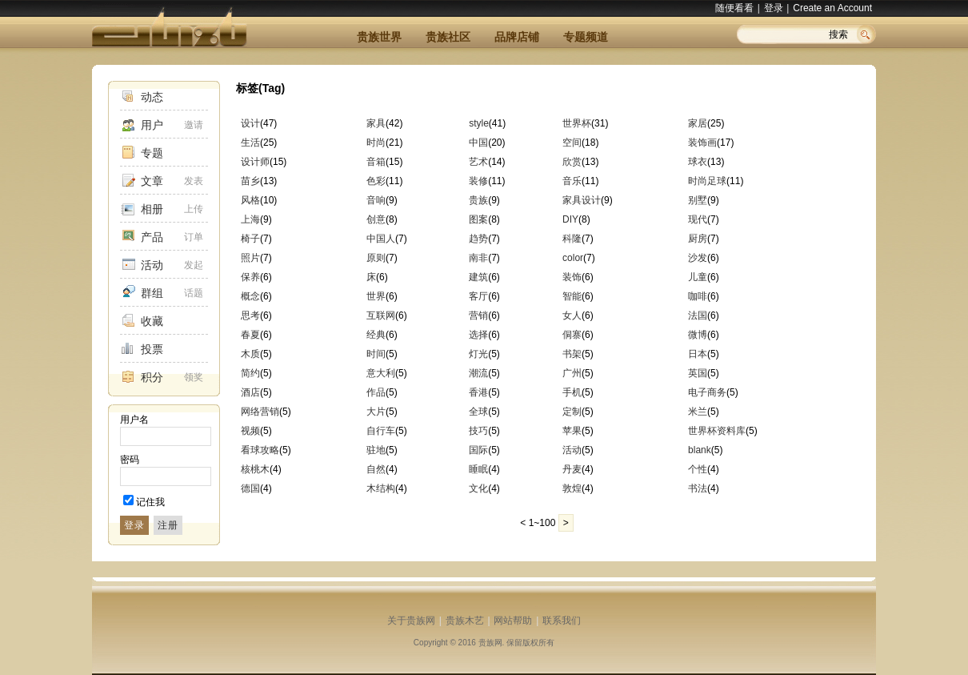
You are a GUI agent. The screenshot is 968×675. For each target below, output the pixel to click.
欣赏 (572, 161)
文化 (478, 488)
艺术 (478, 161)
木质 (250, 354)
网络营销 (260, 411)
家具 (376, 123)
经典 (376, 334)
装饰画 (702, 142)
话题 (193, 293)
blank (699, 450)
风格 (250, 200)
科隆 (572, 238)
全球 (478, 411)
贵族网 (490, 642)
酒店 (250, 392)
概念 (250, 296)
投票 (152, 349)
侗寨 (572, 334)
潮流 (478, 373)
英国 (697, 373)
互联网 (380, 315)
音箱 (376, 161)
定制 (572, 411)
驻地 (376, 450)
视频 (250, 430)
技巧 (478, 430)
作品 (376, 392)
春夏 (250, 334)
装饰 (572, 277)
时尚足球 (707, 181)
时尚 (376, 142)
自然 (376, 469)
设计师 (255, 161)
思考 (250, 315)
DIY (570, 219)
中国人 (380, 238)
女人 (572, 315)
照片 (250, 257)
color (572, 257)
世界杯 (576, 123)
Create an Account (832, 8)
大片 (376, 411)
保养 (250, 277)
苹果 (572, 430)
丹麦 (572, 469)
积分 (152, 377)
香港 (478, 392)
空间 (572, 142)
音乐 (572, 181)
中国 (478, 142)
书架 (572, 354)
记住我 (150, 502)
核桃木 (255, 469)
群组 (152, 293)
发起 (193, 265)
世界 (376, 296)
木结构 (380, 488)
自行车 (380, 430)
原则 (376, 257)
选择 (478, 334)
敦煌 (572, 488)
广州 (572, 373)
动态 (152, 96)
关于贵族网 (411, 620)
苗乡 (250, 181)
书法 (697, 488)
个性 (697, 469)
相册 (152, 209)
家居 (697, 123)
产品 (152, 237)
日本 (697, 354)
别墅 (697, 200)
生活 (250, 142)
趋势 (478, 238)
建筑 (478, 277)
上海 (250, 219)
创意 (376, 219)
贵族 (478, 200)
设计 (250, 123)
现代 (697, 219)
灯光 (478, 354)
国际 (478, 450)
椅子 (250, 238)
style (479, 123)
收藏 (152, 321)
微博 (697, 334)
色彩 (376, 181)
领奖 (193, 377)
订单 (193, 237)
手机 (572, 392)
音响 (376, 200)
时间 (376, 354)
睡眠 (478, 469)
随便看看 (734, 8)
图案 (478, 219)
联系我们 (561, 620)
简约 (250, 373)
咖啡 (697, 296)
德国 (250, 488)
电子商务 (707, 392)
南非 (478, 257)
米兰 (697, 411)
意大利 (380, 373)
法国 (697, 315)
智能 (572, 296)
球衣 (697, 161)
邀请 (193, 125)
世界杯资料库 (717, 430)
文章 (152, 181)
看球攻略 (260, 450)
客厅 (478, 296)
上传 (193, 209)
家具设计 (581, 200)
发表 (193, 181)
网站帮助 (513, 620)
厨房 (697, 238)
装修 (478, 181)
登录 (773, 8)
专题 (152, 153)
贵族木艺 (465, 620)
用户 (152, 125)
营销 (478, 315)
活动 (152, 265)
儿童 (697, 277)
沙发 (697, 257)
